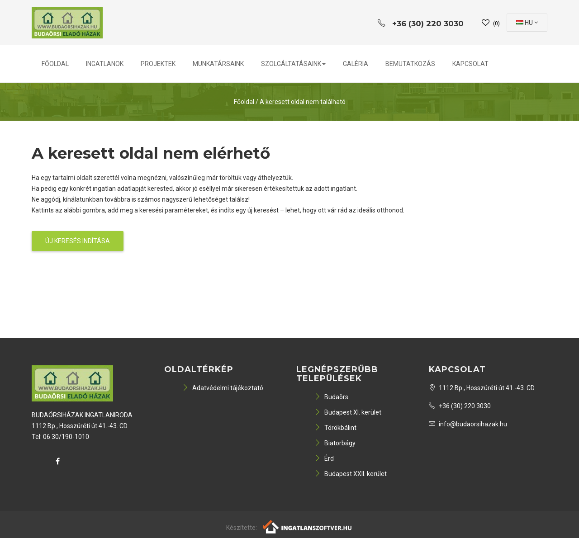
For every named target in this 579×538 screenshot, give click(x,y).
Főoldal (55, 63)
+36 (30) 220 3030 (460, 406)
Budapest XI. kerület (347, 412)
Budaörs (331, 397)
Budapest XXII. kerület (350, 473)
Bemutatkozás (410, 63)
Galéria (355, 63)
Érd (324, 458)
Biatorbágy (335, 443)
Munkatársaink (218, 63)
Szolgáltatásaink (293, 63)
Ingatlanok (104, 63)
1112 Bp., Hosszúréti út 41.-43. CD (482, 388)
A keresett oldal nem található (303, 101)
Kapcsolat (470, 63)
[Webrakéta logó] (308, 525)
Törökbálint (335, 427)
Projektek (158, 63)
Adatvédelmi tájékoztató (222, 388)
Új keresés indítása (77, 241)
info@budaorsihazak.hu (468, 424)
